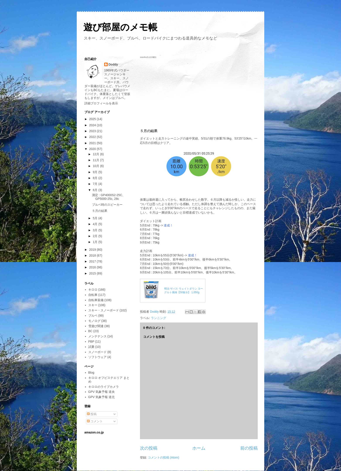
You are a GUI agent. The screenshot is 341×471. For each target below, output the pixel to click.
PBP (91, 341)
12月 (96, 154)
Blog (91, 372)
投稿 (92, 414)
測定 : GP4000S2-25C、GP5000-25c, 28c (108, 196)
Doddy (113, 64)
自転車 (92, 295)
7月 (95, 184)
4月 (95, 224)
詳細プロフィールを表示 (101, 103)
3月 (95, 230)
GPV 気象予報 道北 (101, 397)
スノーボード (97, 352)
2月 (95, 236)
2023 (93, 131)
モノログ (94, 321)
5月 (95, 218)
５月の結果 (99, 210)
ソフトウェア (97, 357)
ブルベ (92, 315)
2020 (93, 149)
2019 (93, 249)
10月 (96, 166)
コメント (95, 421)
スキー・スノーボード (103, 310)
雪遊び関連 (96, 326)
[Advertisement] (199, 93)
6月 (95, 190)
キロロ (92, 289)
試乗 (91, 347)
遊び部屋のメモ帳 (120, 27)
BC (90, 331)
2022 (93, 137)
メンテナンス (97, 336)
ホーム (198, 448)
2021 (93, 143)
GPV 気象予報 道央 (101, 391)
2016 (93, 267)
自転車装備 (96, 300)
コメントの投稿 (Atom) (163, 457)
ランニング (158, 318)
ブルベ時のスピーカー (107, 204)
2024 (93, 125)
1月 (95, 242)
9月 (95, 172)
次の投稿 (148, 448)
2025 (93, 119)
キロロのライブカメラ (103, 386)
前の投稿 (249, 448)
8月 (95, 178)
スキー (92, 305)
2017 (93, 261)
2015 (93, 273)
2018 (93, 255)
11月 (96, 160)
